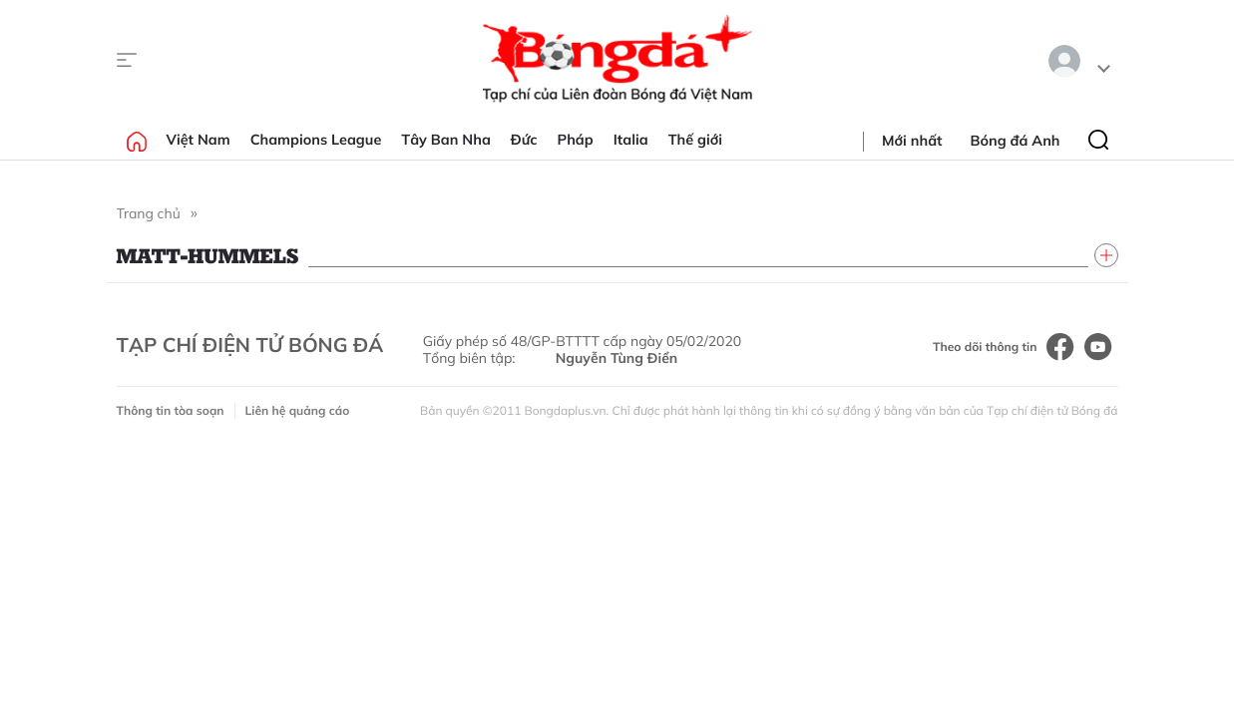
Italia (631, 140)
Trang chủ (149, 213)
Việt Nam (198, 140)
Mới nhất (912, 141)
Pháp (576, 140)
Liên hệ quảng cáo (297, 410)
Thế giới (695, 140)
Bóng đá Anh (1015, 141)
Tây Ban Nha (446, 140)
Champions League (316, 140)
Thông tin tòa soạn (170, 410)
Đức (524, 140)
